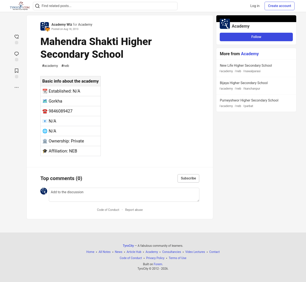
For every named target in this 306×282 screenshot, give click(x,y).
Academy (85, 25)
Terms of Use (177, 258)
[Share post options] (16, 87)
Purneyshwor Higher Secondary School (256, 103)
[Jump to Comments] (16, 56)
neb (65, 65)
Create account (279, 6)
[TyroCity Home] (20, 6)
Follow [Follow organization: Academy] (256, 37)
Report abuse (134, 210)
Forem (158, 264)
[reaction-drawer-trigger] (16, 39)
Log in (254, 6)
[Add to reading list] (16, 73)
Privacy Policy (155, 258)
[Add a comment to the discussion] (124, 195)
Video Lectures (195, 252)
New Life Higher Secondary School (256, 68)
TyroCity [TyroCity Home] (128, 245)
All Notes (105, 252)
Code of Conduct (108, 210)
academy (50, 65)
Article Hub (134, 252)
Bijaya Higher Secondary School (256, 86)
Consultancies (171, 252)
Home (90, 252)
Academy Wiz (61, 25)
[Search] (37, 6)
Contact (214, 252)
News (118, 252)
